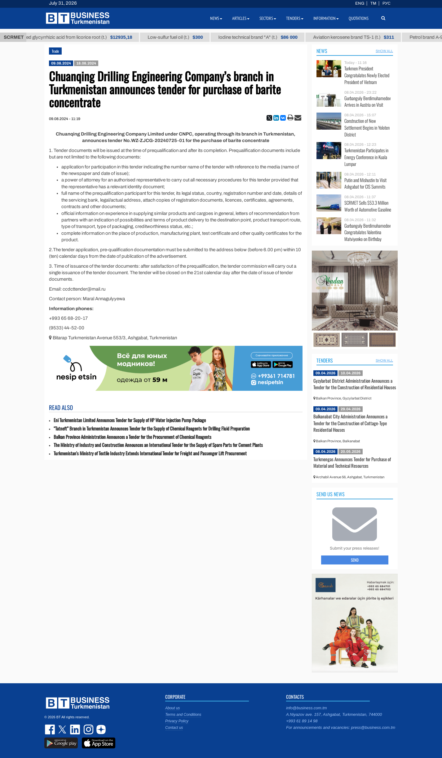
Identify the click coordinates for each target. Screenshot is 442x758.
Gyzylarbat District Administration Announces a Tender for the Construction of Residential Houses (354, 384)
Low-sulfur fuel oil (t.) (189, 37)
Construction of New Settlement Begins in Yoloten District (367, 128)
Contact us (174, 727)
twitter (63, 729)
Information (326, 18)
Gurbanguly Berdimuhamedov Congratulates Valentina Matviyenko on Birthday (367, 232)
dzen (100, 729)
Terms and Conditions (183, 714)
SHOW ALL (384, 51)
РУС (386, 3)
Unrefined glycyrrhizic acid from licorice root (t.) (85, 37)
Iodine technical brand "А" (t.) (271, 37)
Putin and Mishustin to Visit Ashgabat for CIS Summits (365, 183)
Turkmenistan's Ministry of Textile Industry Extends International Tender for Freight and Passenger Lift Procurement (150, 453)
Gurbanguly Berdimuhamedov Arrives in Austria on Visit (367, 101)
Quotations (359, 18)
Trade (55, 51)
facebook (50, 729)
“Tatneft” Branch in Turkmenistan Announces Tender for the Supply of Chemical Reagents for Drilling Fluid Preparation (152, 428)
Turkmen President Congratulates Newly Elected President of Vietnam (366, 75)
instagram (88, 729)
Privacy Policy (176, 721)
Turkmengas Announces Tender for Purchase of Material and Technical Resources (352, 462)
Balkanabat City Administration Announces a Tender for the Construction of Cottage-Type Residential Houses (350, 423)
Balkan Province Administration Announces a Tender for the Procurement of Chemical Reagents (132, 437)
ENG (359, 3)
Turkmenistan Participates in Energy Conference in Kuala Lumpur (366, 157)
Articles (241, 18)
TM (373, 3)
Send (355, 560)
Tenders (324, 360)
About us (172, 708)
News (321, 51)
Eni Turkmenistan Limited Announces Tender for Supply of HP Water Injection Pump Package (130, 420)
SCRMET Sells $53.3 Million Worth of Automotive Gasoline (367, 206)
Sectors (267, 18)
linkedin (75, 729)
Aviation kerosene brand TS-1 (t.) (367, 37)
